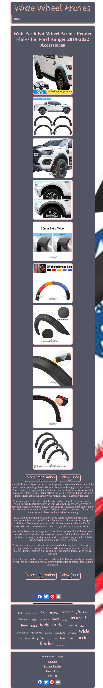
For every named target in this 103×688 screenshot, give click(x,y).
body (44, 624)
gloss (82, 626)
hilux (34, 625)
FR (55, 676)
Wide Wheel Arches (52, 656)
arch (82, 637)
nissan (35, 613)
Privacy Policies (52, 666)
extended (72, 633)
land (71, 638)
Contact (52, 661)
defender (23, 619)
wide (84, 631)
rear (20, 639)
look (62, 638)
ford (41, 637)
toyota (54, 612)
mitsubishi (60, 633)
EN (50, 676)
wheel (79, 618)
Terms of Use (53, 671)
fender (46, 643)
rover (55, 619)
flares (81, 611)
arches (59, 624)
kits (20, 612)
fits (55, 638)
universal (61, 645)
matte (34, 620)
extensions (22, 632)
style (49, 639)
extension (44, 619)
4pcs (43, 612)
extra (73, 625)
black (29, 637)
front (27, 613)
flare (24, 625)
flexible (64, 620)
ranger (67, 612)
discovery (36, 632)
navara (48, 633)
